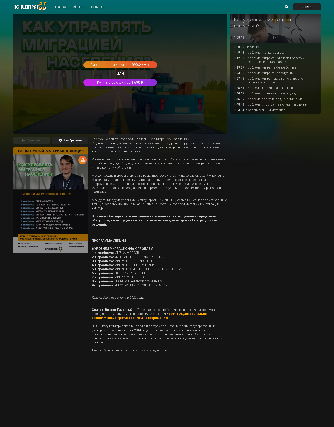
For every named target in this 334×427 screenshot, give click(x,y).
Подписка (97, 7)
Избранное (78, 7)
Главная (61, 7)
